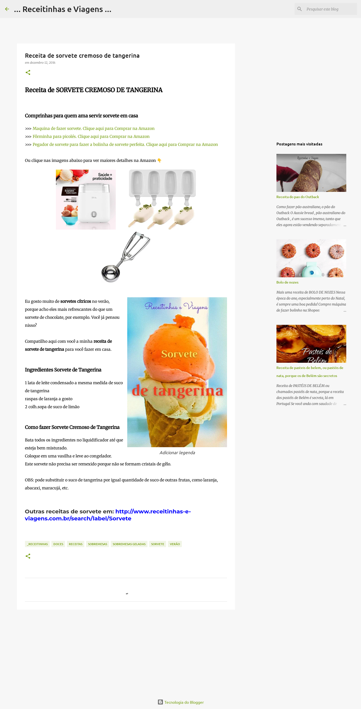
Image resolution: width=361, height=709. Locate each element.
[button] (28, 72)
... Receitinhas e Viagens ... (63, 9)
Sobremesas (97, 544)
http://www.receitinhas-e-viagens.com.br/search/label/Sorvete (108, 515)
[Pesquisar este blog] (331, 9)
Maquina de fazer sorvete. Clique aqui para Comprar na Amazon (94, 128)
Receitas (75, 544)
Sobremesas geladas (129, 544)
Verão (175, 544)
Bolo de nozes (287, 282)
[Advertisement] (126, 652)
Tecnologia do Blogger (180, 702)
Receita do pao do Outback (297, 196)
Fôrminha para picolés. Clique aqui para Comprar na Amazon (91, 136)
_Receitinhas (37, 544)
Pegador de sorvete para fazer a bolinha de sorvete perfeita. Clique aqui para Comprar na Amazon (125, 144)
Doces (58, 544)
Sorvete (157, 544)
